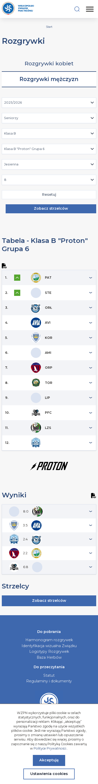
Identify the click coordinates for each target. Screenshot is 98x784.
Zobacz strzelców (51, 208)
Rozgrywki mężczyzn (49, 79)
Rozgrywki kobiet (49, 63)
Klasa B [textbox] (10, 133)
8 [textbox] (5, 180)
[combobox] (49, 103)
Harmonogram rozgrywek (49, 640)
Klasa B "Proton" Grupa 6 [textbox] (24, 149)
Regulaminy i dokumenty (49, 681)
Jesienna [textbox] (11, 164)
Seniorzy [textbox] (11, 118)
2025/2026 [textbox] (13, 102)
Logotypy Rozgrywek (49, 651)
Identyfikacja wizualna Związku (49, 646)
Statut (49, 675)
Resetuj (49, 194)
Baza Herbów (49, 657)
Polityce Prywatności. (50, 748)
